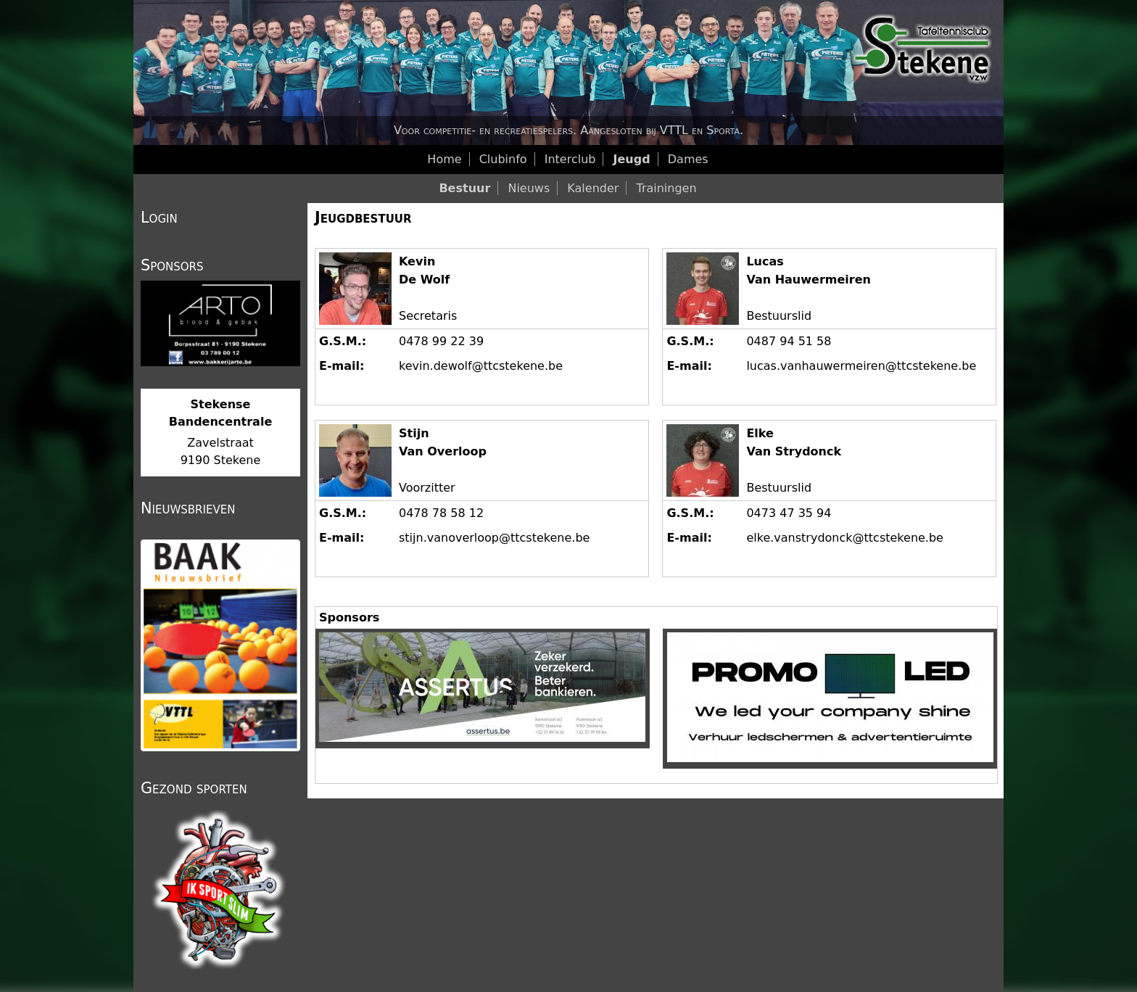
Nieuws (529, 188)
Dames (688, 159)
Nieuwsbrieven (188, 508)
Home (444, 159)
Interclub (570, 159)
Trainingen (666, 188)
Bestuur (464, 188)
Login (159, 217)
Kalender (593, 188)
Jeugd (631, 159)
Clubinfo (503, 159)
